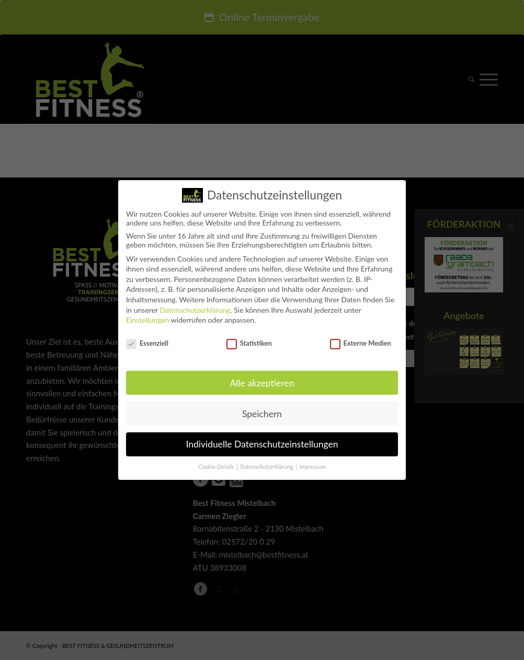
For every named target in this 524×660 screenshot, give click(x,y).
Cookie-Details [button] (216, 462)
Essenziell (147, 338)
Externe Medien (360, 338)
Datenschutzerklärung (195, 304)
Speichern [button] (262, 408)
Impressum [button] (313, 462)
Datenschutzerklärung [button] (267, 462)
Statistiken (249, 338)
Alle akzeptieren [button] (262, 377)
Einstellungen (147, 315)
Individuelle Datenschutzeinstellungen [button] (262, 439)
